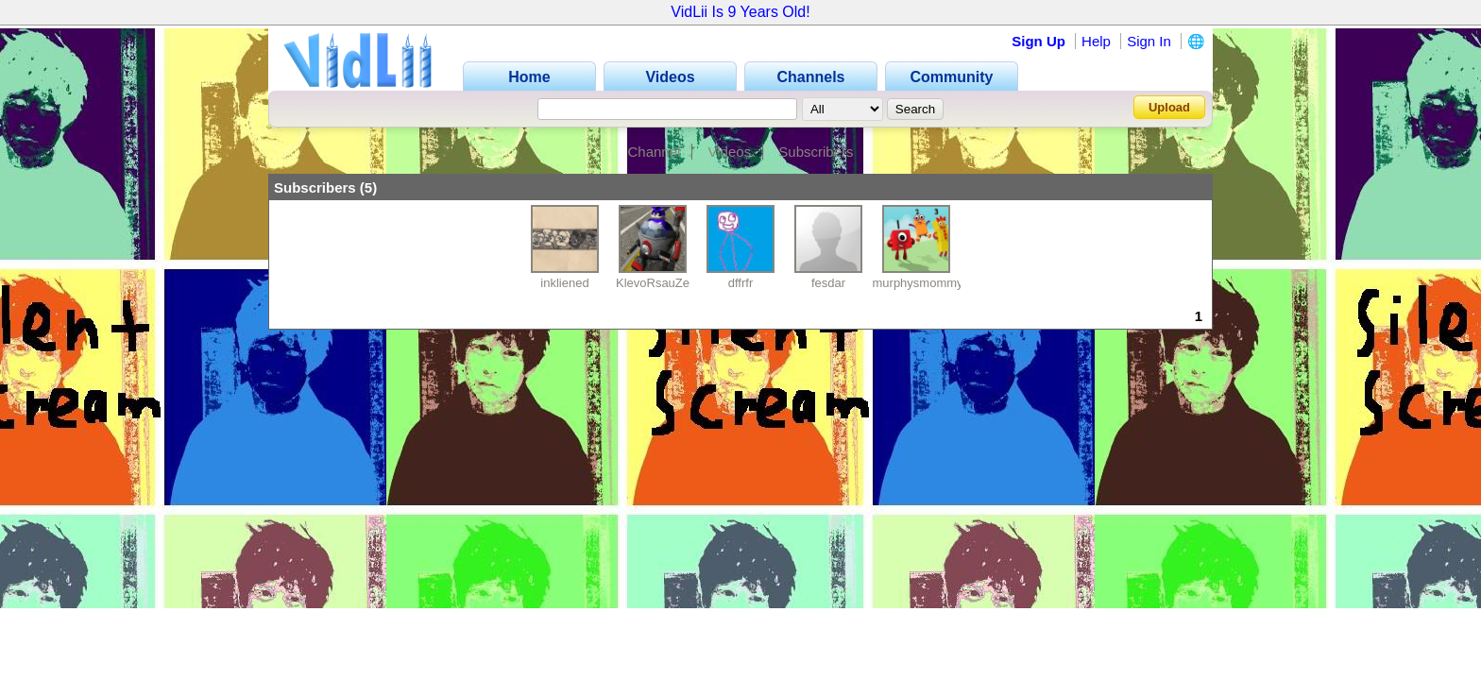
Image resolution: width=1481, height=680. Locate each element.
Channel (653, 152)
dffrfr (741, 283)
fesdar (828, 283)
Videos (730, 152)
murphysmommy (918, 283)
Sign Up (1038, 41)
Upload (1169, 107)
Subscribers (815, 152)
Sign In (1149, 41)
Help (1096, 41)
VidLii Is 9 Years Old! (740, 12)
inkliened (564, 283)
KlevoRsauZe (652, 283)
